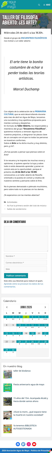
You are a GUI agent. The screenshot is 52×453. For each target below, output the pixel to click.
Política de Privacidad (40, 450)
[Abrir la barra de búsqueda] (39, 5)
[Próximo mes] (45, 307)
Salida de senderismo (16, 209)
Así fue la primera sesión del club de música (26, 205)
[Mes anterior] (7, 307)
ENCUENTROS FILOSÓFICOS (34, 38)
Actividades (12, 202)
